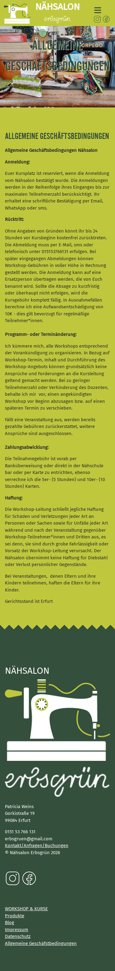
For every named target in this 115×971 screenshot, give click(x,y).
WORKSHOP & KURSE (26, 908)
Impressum (16, 929)
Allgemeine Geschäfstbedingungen (41, 943)
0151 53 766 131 (20, 831)
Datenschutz (18, 936)
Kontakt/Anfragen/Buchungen (36, 845)
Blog (9, 922)
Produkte (14, 916)
